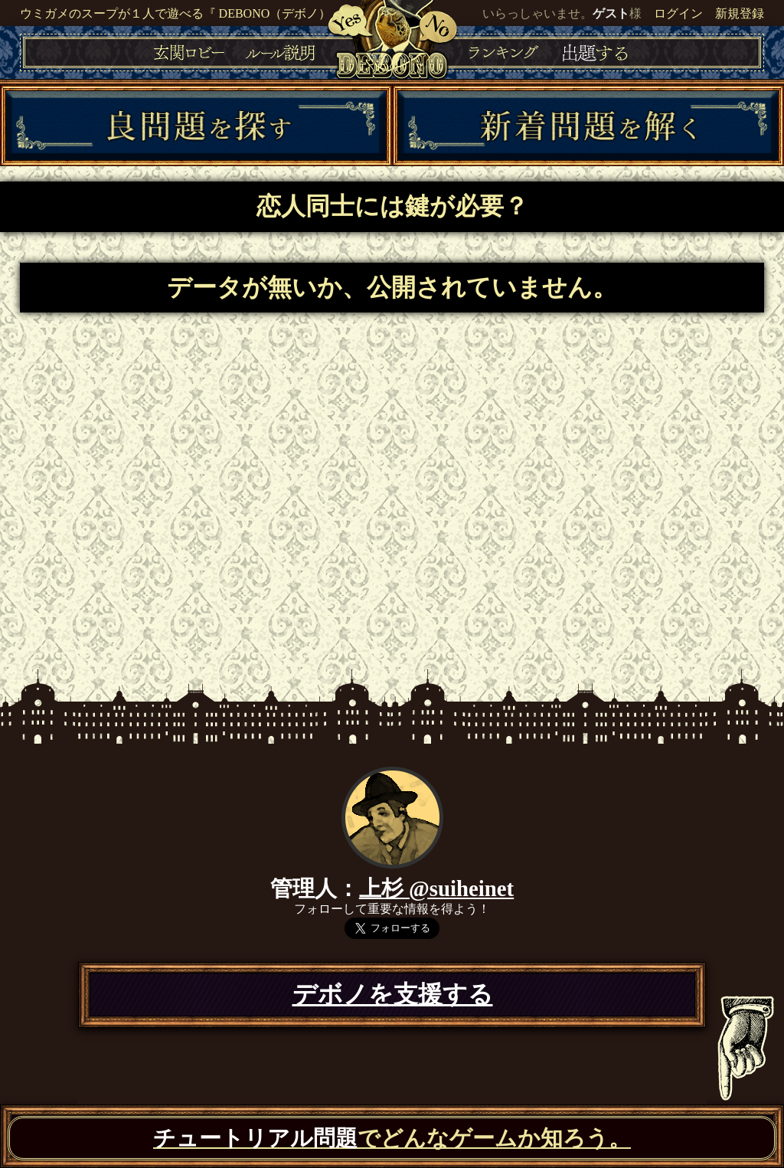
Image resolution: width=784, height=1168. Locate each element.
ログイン (678, 13)
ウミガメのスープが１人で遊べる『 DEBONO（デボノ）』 (182, 13)
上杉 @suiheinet (436, 888)
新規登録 (739, 13)
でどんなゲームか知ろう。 (392, 1138)
